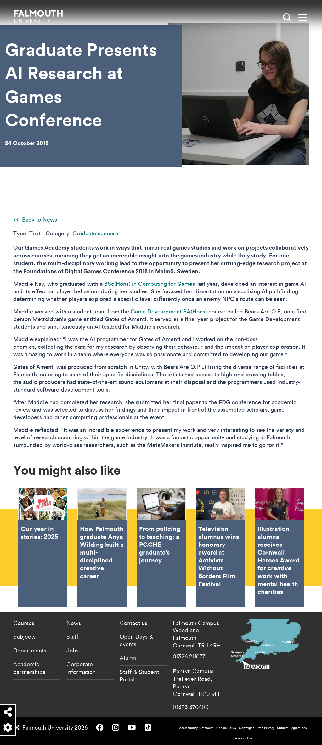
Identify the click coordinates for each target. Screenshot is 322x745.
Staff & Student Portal (139, 675)
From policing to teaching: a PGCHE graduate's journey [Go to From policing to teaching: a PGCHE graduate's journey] (161, 547)
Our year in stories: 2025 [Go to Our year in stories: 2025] (42, 547)
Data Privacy (265, 728)
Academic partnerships (29, 668)
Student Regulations (292, 728)
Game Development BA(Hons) (169, 311)
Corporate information (81, 668)
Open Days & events (136, 640)
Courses (23, 622)
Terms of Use (242, 738)
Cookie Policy (226, 728)
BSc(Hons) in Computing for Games (149, 283)
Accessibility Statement (196, 728)
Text (35, 233)
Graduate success (95, 233)
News (73, 622)
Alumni (129, 657)
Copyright (246, 728)
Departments (29, 650)
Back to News (38, 219)
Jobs (72, 650)
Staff (72, 636)
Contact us (133, 622)
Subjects (24, 636)
